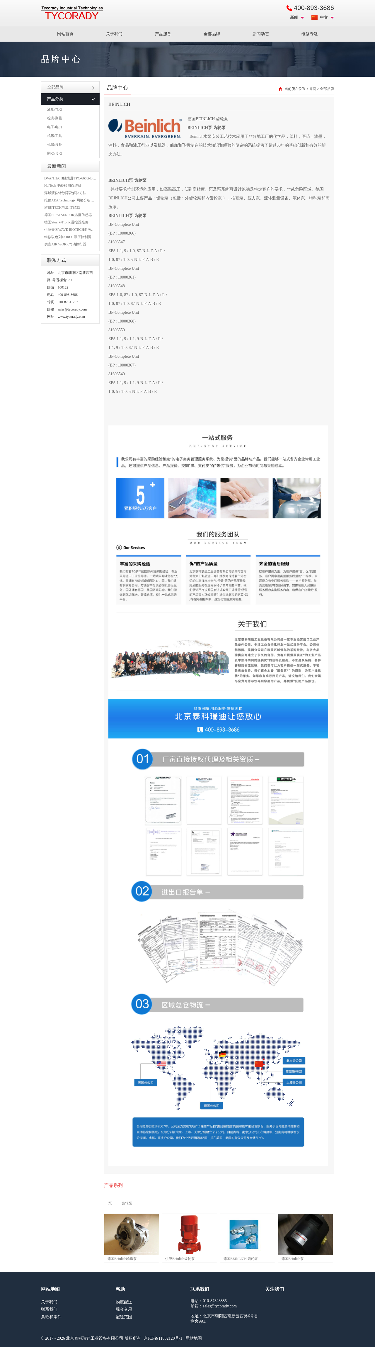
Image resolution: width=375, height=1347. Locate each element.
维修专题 (309, 34)
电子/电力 (54, 127)
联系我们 (49, 1309)
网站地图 (193, 1338)
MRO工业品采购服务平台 (72, 13)
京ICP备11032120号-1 (163, 1338)
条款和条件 (51, 1317)
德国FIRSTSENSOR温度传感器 (68, 215)
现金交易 (124, 1309)
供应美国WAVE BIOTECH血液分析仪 (73, 230)
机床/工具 (54, 136)
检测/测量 (54, 118)
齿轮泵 (127, 1203)
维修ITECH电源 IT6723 (62, 208)
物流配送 (124, 1302)
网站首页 (65, 34)
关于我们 (114, 34)
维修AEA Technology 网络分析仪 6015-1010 (77, 200)
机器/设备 (54, 144)
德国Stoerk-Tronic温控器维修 (66, 222)
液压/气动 (54, 109)
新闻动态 (261, 34)
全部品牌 (212, 34)
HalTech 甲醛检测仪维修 (62, 186)
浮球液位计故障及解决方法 (65, 193)
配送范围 (124, 1317)
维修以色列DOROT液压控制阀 (67, 237)
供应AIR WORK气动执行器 (65, 244)
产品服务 (163, 34)
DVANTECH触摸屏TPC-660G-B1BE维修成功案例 (82, 178)
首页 (312, 89)
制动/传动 (54, 153)
